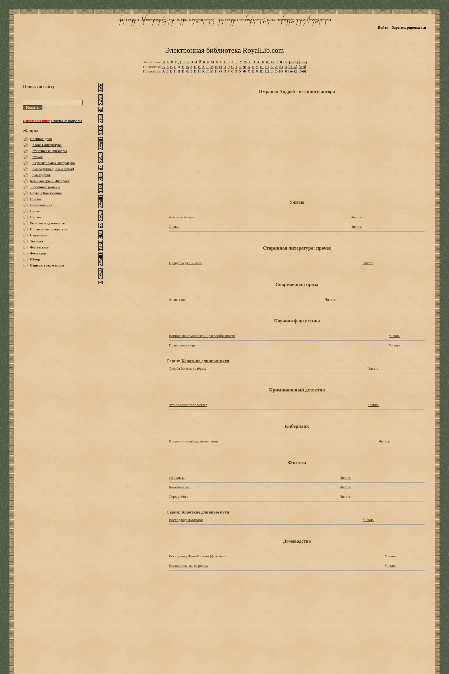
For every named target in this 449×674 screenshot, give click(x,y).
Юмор (35, 259)
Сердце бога (178, 496)
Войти (383, 27)
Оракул (174, 226)
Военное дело (41, 139)
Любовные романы (45, 187)
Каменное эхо (179, 487)
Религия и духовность (47, 223)
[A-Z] (293, 62)
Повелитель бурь (182, 345)
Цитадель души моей (185, 263)
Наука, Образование (46, 193)
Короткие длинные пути (205, 360)
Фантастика (39, 247)
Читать (356, 217)
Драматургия (40, 175)
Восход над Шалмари (186, 520)
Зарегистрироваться (409, 27)
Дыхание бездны (182, 217)
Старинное (38, 235)
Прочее (36, 217)
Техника (36, 241)
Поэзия (36, 199)
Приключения (41, 205)
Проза (35, 211)
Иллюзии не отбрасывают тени (193, 441)
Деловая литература (46, 145)
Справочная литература (48, 229)
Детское (36, 157)
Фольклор (38, 253)
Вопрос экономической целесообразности (202, 336)
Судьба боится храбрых (187, 368)
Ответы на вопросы (66, 121)
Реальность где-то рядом (188, 565)
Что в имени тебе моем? (188, 405)
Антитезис (177, 299)
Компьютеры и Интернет (50, 181)
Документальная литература (52, 163)
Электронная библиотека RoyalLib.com (224, 50)
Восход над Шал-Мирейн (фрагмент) (198, 556)
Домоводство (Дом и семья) (52, 169)
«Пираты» (177, 477)
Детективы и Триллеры (48, 151)
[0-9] (303, 62)
